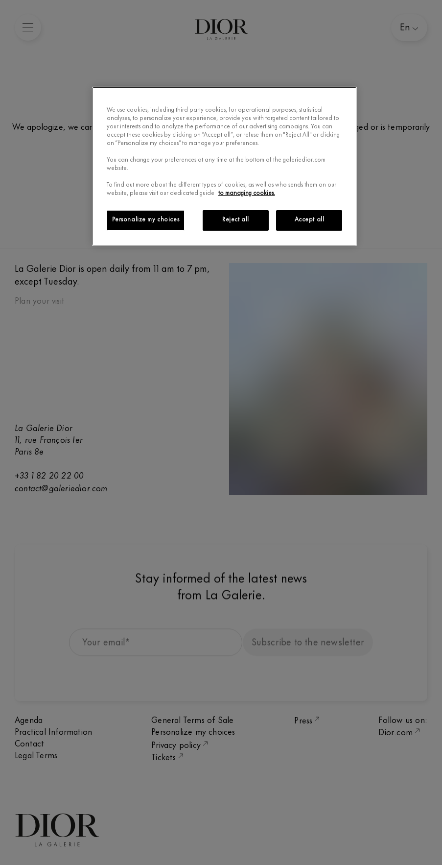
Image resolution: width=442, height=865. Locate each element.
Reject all (235, 220)
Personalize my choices (146, 220)
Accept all (310, 220)
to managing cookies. (246, 193)
